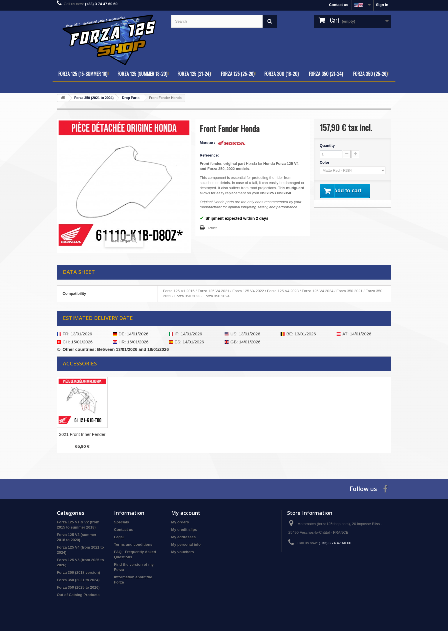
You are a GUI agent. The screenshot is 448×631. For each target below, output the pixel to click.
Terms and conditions (133, 544)
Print (212, 228)
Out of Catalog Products (78, 595)
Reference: (209, 155)
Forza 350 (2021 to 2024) (78, 580)
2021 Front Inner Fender (82, 434)
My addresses (183, 537)
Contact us (338, 5)
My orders (180, 522)
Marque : (208, 143)
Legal (119, 537)
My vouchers (182, 552)
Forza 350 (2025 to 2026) (78, 587)
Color (325, 162)
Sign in (382, 5)
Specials (121, 522)
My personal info (186, 544)
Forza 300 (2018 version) (78, 572)
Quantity (327, 145)
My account (185, 512)
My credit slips (184, 529)
